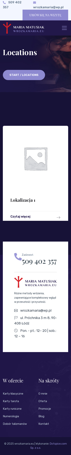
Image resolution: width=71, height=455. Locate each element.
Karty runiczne (12, 408)
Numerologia (11, 416)
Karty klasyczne (13, 393)
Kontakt (43, 424)
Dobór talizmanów (15, 424)
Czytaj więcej (35, 217)
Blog (41, 416)
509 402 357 (39, 260)
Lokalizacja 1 (22, 200)
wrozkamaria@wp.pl (48, 7)
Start (14, 75)
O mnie (42, 393)
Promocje (44, 408)
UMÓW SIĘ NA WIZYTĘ (45, 15)
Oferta (42, 401)
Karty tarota (11, 401)
